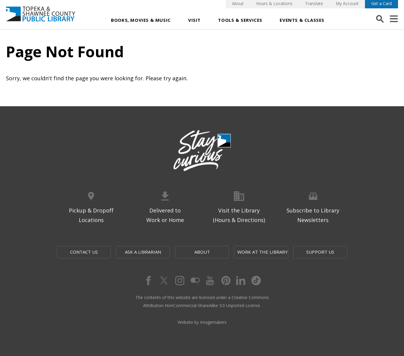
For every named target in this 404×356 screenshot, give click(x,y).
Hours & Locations (274, 3)
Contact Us (84, 252)
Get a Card (381, 3)
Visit (194, 20)
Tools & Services (240, 20)
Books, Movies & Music (141, 20)
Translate (314, 3)
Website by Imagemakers (202, 322)
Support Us (320, 252)
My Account (347, 3)
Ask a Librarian (143, 252)
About (238, 3)
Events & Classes (302, 20)
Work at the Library (262, 252)
